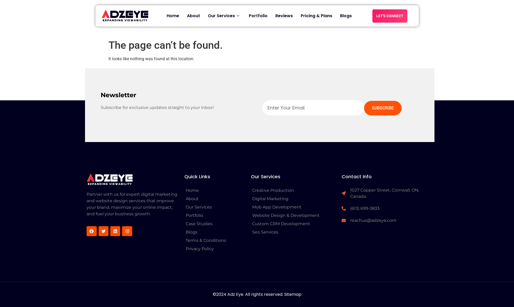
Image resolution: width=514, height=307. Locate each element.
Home (173, 16)
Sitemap (292, 294)
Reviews (284, 16)
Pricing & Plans (316, 16)
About (193, 16)
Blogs (346, 16)
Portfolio (258, 16)
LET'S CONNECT (389, 16)
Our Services (223, 16)
